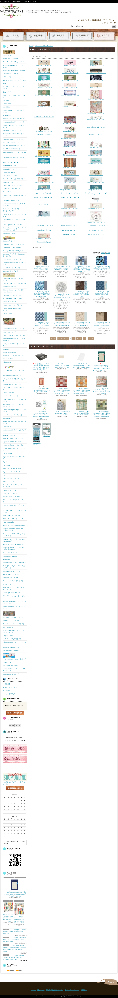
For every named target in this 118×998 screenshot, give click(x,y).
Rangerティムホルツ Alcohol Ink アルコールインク (14, 529)
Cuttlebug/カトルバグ (9, 233)
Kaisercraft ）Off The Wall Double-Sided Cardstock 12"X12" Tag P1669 (101, 263)
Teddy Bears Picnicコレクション (44, 153)
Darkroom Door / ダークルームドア (13, 244)
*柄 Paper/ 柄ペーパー (10, 77)
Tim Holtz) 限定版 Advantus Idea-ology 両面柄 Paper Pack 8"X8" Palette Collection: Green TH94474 (101, 408)
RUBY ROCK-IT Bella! (10, 556)
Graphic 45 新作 (9, 53)
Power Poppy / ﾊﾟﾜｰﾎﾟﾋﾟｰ (10, 493)
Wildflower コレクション (44, 173)
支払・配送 (40, 990)
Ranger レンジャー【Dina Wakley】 (14, 544)
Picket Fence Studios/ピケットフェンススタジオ (14, 486)
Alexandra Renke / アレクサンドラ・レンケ (14, 135)
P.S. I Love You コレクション (70, 206)
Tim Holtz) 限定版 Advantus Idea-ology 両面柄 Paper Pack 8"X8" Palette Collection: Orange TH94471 (81, 385)
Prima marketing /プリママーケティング (14, 501)
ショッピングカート (104, 36)
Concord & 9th (7, 192)
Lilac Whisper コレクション (44, 225)
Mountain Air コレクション (70, 71)
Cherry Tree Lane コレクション (70, 188)
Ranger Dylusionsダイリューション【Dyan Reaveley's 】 (13, 549)
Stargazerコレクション (96, 78)
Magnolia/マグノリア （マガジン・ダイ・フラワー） (14, 405)
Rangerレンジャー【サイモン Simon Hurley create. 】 (14, 540)
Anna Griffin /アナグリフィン (12, 130)
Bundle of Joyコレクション (96, 95)
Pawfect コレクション (96, 173)
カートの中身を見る (15, 713)
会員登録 (95, 20)
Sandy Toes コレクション (96, 188)
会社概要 (7, 684)
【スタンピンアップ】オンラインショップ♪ (15, 782)
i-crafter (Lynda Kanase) (10, 352)
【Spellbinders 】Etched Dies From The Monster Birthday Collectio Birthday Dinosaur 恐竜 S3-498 (41, 409)
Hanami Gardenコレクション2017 (44, 180)
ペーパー (96, 199)
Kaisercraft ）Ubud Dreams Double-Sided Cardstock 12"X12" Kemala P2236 (81, 289)
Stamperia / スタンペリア (10, 577)
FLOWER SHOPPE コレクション (44, 117)
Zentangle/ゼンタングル (10, 665)
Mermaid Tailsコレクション (44, 78)
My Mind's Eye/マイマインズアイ (13, 438)
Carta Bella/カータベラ (10, 169)
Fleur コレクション (96, 85)
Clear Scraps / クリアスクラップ (13, 185)
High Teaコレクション (70, 214)
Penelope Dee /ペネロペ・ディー (13, 490)
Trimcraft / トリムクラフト (11, 620)
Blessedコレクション (70, 63)
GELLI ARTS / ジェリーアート (12, 674)
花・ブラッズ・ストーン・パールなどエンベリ (96, 193)
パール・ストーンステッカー (70, 197)
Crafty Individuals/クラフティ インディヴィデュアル (14, 210)
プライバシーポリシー (72, 990)
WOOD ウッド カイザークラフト (44, 197)
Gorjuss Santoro (7, 313)
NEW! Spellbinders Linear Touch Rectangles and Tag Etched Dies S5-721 (41, 384)
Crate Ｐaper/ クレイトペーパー (12, 225)
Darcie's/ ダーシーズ (9, 238)
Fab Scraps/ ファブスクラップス (13, 295)
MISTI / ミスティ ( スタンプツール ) (14, 80)
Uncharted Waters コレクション (96, 118)
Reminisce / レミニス (9, 559)
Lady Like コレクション (96, 144)
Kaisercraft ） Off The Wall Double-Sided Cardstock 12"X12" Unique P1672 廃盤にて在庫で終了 (41, 289)
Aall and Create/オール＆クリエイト (14, 145)
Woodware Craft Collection (11, 651)
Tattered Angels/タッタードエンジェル (14, 597)
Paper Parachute (7, 462)
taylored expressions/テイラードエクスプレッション (14, 602)
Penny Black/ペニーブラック (11, 478)
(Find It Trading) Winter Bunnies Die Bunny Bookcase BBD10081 (61, 407)
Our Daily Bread (7, 453)
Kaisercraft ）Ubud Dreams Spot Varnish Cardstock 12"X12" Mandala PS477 (61, 290)
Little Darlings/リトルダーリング (13, 384)
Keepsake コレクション (44, 230)
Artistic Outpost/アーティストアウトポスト (14, 111)
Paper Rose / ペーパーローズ (11, 472)
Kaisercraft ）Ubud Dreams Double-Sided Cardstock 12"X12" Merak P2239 (41, 320)
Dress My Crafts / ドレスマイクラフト (14, 283)
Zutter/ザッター (8, 662)
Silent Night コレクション (70, 104)
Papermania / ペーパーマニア (12, 465)
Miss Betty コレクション (44, 104)
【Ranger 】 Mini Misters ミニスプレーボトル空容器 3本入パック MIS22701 (36, 434)
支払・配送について (36, 36)
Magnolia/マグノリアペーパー (12, 418)
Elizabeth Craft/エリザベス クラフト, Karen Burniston (14, 291)
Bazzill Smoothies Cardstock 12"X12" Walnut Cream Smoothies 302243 (61, 359)
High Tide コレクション (70, 234)
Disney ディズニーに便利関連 (12, 247)
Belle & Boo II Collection (10, 58)
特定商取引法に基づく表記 (54, 990)
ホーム (13, 36)
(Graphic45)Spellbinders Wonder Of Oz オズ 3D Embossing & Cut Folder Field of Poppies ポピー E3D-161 (101, 361)
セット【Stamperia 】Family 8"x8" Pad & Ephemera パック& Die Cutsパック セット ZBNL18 (101, 385)
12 (80, 338)
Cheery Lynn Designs (9, 172)
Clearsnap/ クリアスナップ (11, 73)
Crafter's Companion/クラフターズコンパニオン (14, 205)
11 (77, 338)
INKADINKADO (8, 359)
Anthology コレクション (44, 63)
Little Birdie (6, 107)
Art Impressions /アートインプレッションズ (14, 126)
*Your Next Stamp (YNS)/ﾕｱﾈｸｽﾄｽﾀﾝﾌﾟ (14, 656)
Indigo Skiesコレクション (44, 214)
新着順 (108, 253)
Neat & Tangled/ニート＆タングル (13, 445)
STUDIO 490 (7, 584)
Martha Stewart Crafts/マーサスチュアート (14, 431)
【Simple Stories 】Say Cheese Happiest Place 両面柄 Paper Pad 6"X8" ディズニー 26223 (19, 913)
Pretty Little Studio (8, 522)
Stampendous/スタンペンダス (12, 574)
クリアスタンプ (44, 204)
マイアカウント (109, 20)
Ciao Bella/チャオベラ (9, 182)
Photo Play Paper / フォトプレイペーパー (14, 506)
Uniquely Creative (8, 635)
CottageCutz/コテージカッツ (11, 200)
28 (89, 338)
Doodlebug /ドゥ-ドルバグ (11, 271)
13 (84, 338)
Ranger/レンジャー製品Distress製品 (14, 525)
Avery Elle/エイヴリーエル (11, 142)
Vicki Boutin (6, 100)
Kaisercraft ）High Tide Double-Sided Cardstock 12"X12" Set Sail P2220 (41, 263)
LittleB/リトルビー (8, 392)
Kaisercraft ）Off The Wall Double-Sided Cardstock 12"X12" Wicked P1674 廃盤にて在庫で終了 (81, 264)
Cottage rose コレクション (44, 236)
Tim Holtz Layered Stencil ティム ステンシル (14, 88)
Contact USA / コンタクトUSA (12, 189)
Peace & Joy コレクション (44, 71)
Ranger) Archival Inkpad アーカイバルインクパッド (14, 535)
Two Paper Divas (8, 627)
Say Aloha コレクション (44, 134)
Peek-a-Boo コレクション (96, 206)
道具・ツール (7, 92)
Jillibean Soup (7, 362)
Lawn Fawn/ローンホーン (11, 396)
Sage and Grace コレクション (96, 217)
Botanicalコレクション (70, 129)
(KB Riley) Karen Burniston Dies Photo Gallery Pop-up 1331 (46, 430)
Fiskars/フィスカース (9, 302)
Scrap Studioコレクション (96, 63)
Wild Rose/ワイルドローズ (11, 647)
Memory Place (7, 104)
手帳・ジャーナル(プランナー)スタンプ (14, 96)
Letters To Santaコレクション (70, 225)
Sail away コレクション (44, 242)
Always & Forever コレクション (96, 71)
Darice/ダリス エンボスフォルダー (13, 251)
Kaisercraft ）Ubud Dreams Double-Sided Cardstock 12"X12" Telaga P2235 (101, 289)
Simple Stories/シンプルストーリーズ (14, 562)
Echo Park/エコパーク (9, 287)
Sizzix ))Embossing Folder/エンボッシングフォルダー (14, 567)
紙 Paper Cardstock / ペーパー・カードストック (14, 66)
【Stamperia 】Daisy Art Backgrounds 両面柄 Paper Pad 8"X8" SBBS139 (81, 407)
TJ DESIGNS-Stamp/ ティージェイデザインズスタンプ (14, 631)
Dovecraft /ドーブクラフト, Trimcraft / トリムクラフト (14, 255)
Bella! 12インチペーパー (10, 162)
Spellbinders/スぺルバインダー (12, 571)
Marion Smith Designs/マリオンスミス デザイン (14, 422)
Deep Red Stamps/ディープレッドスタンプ (14, 263)
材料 (4, 83)
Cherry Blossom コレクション (96, 127)
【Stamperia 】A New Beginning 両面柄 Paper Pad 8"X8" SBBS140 (14, 931)
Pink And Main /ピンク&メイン (12, 496)
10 (73, 338)
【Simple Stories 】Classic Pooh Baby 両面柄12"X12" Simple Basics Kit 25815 (13, 957)
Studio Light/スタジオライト (11, 592)
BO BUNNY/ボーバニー (10, 166)
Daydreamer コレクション (70, 230)
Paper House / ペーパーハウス (12, 468)
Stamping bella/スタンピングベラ (13, 581)
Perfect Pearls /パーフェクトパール (13, 62)
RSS (10, 970)
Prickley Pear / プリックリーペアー (13, 519)
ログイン (82, 20)
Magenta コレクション (70, 153)
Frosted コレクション (70, 180)
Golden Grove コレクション (96, 225)
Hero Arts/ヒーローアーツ (11, 332)
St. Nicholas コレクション (44, 129)
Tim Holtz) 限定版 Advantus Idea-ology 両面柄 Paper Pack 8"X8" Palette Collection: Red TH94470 (61, 385)
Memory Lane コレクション (44, 93)
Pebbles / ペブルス (8, 481)
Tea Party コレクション (70, 120)
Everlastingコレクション (44, 85)
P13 (4, 475)
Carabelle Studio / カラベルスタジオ (14, 179)
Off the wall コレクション (96, 234)
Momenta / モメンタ (9, 435)
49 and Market (7, 115)
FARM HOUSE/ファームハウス (12, 298)
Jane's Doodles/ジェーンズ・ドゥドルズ (14, 368)
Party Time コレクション (96, 230)
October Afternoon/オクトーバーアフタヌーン (14, 449)
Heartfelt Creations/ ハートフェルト (13, 323)
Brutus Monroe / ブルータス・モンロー (14, 158)
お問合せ (81, 36)
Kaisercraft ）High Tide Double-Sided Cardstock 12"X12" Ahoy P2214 (61, 263)
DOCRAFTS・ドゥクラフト (11, 268)
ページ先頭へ (111, 982)
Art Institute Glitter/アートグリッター (14, 122)
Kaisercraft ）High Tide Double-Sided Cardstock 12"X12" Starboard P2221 (61, 319)
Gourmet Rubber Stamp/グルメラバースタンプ (14, 309)
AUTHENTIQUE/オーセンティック (14, 139)
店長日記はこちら (15, 792)
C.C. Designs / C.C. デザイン (11, 175)
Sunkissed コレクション (44, 145)
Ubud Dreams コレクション (96, 161)
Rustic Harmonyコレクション (70, 136)
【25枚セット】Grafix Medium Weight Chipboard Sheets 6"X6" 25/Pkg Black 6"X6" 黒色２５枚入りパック (42, 361)
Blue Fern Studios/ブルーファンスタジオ (14, 153)
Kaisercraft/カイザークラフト (12, 375)
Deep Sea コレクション (44, 161)
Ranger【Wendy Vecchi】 (10, 553)
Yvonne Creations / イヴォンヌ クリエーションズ (14, 670)
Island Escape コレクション (70, 173)
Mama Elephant (7, 427)
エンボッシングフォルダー (44, 193)
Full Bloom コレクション (70, 85)
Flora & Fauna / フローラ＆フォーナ (14, 305)
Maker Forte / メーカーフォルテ (12, 415)
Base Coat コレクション (70, 163)
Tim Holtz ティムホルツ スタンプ (14, 614)
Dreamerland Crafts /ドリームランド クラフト (14, 277)
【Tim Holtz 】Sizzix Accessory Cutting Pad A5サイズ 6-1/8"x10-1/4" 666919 (81, 359)
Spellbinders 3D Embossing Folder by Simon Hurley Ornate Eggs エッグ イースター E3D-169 (15, 888)
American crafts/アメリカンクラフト (14, 119)
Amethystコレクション (70, 144)
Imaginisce (6, 349)
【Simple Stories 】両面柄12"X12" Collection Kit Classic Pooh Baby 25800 (14, 939)
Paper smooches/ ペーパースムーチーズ (14, 458)
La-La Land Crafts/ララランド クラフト (14, 388)
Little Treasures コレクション (96, 107)
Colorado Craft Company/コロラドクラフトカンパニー (14, 196)
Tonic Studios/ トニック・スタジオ (13, 624)
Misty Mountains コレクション (70, 93)
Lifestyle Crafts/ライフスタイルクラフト (14, 380)
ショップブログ (59, 36)
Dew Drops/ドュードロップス (12, 259)
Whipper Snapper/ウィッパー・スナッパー (14, 643)
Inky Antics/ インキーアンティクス (13, 355)
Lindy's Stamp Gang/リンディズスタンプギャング (14, 400)
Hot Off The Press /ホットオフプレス (14, 335)
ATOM (19, 970)
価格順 (103, 253)
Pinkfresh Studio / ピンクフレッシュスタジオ (14, 511)
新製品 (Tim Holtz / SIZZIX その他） (14, 70)
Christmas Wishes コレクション (96, 180)
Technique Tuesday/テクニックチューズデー (14, 607)
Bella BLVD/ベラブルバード (11, 149)
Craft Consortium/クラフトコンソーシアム (14, 215)
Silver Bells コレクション (96, 153)
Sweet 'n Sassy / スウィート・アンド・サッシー (13, 588)
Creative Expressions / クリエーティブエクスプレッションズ (14, 229)
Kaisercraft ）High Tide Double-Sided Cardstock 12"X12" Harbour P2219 (81, 319)
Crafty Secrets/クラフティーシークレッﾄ (14, 220)
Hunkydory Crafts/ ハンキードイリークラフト (14, 345)
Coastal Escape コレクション (44, 188)
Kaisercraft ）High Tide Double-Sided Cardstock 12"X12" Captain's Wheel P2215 (101, 320)
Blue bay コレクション (96, 134)
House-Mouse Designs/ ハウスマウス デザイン (14, 339)
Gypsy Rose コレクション (70, 78)
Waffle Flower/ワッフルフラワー (13, 639)
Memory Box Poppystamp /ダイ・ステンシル (14, 410)
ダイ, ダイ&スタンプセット (70, 193)
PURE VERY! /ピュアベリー (11, 515)
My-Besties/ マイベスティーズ (12, 442)
